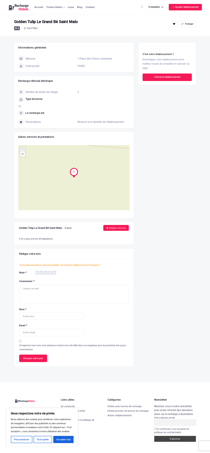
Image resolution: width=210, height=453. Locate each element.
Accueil (38, 7)
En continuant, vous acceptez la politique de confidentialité (171, 431)
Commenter (26, 281)
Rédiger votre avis (116, 228)
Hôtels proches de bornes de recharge (128, 410)
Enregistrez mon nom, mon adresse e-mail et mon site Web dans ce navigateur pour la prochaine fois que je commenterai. (72, 347)
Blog (79, 7)
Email (23, 325)
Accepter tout (63, 439)
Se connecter (68, 406)
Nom (22, 309)
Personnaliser (21, 439)
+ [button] (22, 149)
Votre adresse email (164, 417)
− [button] (22, 154)
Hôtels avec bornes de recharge (125, 406)
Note (22, 272)
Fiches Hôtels (54, 7)
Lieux (71, 7)
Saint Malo (32, 28)
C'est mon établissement (167, 77)
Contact (90, 7)
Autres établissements (120, 415)
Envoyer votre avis (33, 358)
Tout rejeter (43, 439)
